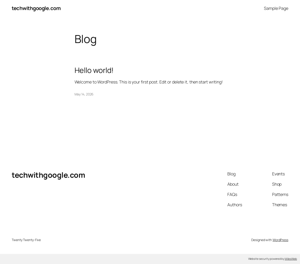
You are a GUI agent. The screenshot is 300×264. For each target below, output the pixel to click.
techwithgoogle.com (36, 8)
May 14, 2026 (84, 94)
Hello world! (94, 70)
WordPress (280, 240)
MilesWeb (291, 259)
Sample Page (276, 8)
